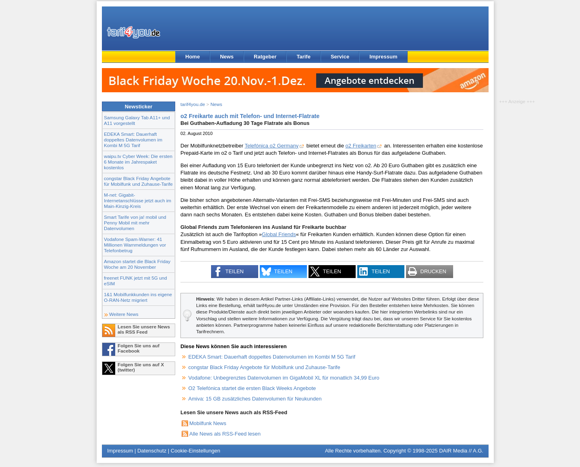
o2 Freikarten (361, 146)
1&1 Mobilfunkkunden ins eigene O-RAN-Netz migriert (138, 297)
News (227, 57)
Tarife (303, 57)
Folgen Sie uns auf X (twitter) (141, 367)
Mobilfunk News (207, 423)
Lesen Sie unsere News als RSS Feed (144, 329)
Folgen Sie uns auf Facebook (139, 348)
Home (192, 57)
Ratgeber (265, 57)
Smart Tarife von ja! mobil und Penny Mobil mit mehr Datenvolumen (135, 222)
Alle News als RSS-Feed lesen (225, 434)
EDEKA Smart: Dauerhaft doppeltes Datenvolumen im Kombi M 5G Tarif (133, 139)
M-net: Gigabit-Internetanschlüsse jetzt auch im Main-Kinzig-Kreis (137, 200)
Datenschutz (151, 451)
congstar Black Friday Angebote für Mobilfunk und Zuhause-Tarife (138, 181)
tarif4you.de (192, 104)
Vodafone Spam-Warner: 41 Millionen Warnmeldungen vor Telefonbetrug (135, 245)
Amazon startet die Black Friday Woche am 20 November (137, 264)
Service (340, 57)
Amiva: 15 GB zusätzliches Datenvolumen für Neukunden (255, 399)
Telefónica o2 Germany (271, 146)
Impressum (383, 57)
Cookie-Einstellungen (195, 451)
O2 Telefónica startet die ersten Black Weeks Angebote (252, 388)
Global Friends (279, 234)
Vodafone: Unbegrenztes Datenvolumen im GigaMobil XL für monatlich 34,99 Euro (283, 378)
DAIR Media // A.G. (461, 451)
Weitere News (124, 314)
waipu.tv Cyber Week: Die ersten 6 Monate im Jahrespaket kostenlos (138, 162)
